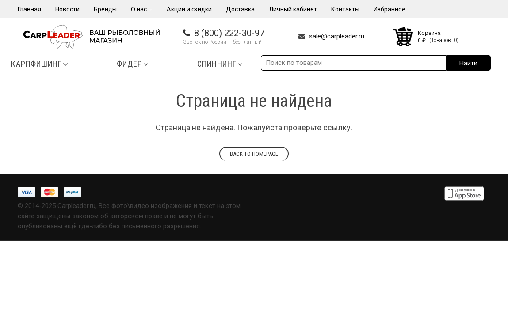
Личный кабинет (293, 9)
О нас (142, 9)
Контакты (345, 9)
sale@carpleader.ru (336, 36)
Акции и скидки (189, 9)
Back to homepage (254, 154)
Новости (67, 9)
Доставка (240, 9)
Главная (29, 9)
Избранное (389, 9)
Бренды (105, 9)
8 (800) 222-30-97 (229, 33)
